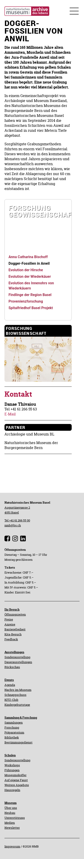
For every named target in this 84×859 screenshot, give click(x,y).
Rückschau (12, 667)
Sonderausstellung (17, 657)
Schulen (10, 755)
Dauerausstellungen (18, 662)
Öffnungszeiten (15, 614)
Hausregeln (12, 790)
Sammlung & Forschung (20, 717)
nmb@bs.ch (12, 525)
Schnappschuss (15, 695)
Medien (9, 823)
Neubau (9, 813)
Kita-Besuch (13, 634)
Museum (10, 803)
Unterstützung (14, 818)
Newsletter (12, 828)
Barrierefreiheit (15, 629)
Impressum (12, 846)
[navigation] (38, 224)
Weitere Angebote (16, 785)
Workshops (12, 765)
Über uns (10, 808)
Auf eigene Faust (16, 780)
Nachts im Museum (17, 690)
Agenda (9, 685)
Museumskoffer (15, 775)
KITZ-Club (11, 700)
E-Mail (10, 414)
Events (9, 680)
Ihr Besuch (11, 609)
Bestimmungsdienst (18, 742)
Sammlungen (13, 722)
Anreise (9, 624)
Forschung (11, 727)
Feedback (11, 639)
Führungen (11, 770)
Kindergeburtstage (17, 705)
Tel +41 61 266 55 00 (17, 520)
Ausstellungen (14, 652)
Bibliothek (11, 737)
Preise (8, 619)
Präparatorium (14, 732)
